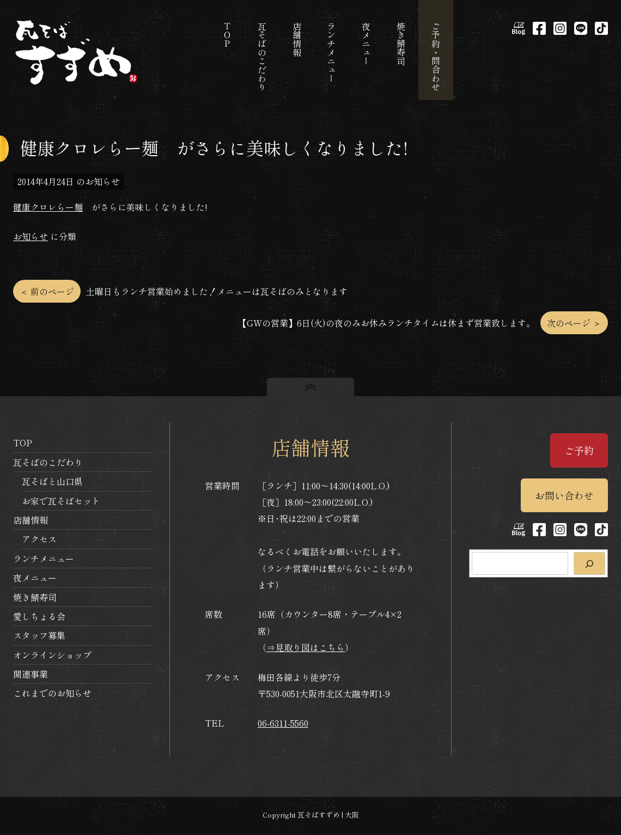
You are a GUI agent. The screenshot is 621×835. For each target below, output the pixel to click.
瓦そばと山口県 (52, 481)
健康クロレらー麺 (48, 206)
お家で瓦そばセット (61, 500)
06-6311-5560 (283, 722)
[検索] (589, 563)
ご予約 (579, 450)
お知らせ (30, 236)
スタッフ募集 (39, 635)
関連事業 (30, 673)
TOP (22, 442)
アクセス (39, 538)
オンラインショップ (52, 654)
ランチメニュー (43, 558)
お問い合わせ (564, 495)
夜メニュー (35, 577)
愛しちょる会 (39, 616)
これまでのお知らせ (52, 692)
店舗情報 (30, 519)
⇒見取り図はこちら (305, 647)
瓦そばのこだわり (48, 462)
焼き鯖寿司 (35, 597)
